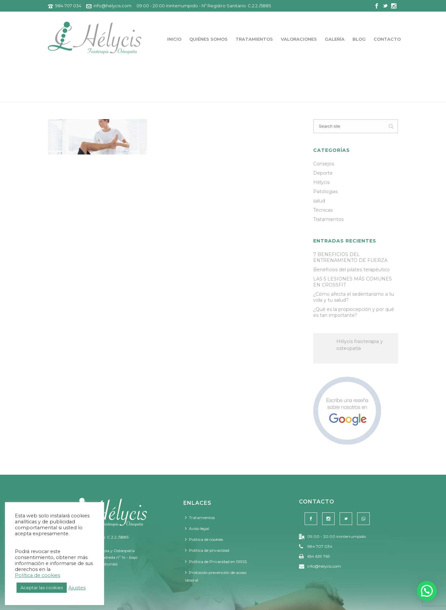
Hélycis (321, 182)
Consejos (323, 164)
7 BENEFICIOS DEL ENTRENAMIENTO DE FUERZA (350, 257)
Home (357, 96)
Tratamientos (254, 39)
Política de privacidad (207, 550)
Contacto (387, 39)
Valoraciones (299, 39)
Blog (359, 39)
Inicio (174, 39)
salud (319, 201)
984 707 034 (68, 5)
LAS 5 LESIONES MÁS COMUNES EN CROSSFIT (352, 282)
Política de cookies (204, 539)
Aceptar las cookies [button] (41, 587)
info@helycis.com (112, 5)
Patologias (325, 192)
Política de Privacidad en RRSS (216, 561)
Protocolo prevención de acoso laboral (215, 576)
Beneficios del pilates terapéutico (351, 270)
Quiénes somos (208, 39)
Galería (335, 39)
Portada (335, 96)
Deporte (323, 173)
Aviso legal (197, 528)
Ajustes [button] (77, 588)
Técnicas (323, 210)
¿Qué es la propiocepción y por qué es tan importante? (353, 312)
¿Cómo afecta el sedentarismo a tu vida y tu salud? (353, 297)
